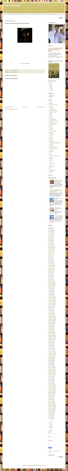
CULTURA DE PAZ (53, 119)
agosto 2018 (50, 323)
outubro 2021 (50, 268)
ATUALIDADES (52, 109)
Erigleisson (53, 95)
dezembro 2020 (51, 282)
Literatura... (51, 136)
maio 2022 (50, 257)
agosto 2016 (50, 358)
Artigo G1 (51, 106)
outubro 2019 (50, 303)
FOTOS (50, 129)
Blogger (44, 465)
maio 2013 (50, 415)
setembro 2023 (50, 234)
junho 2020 (50, 291)
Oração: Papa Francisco (53, 148)
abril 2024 (50, 228)
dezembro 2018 (51, 317)
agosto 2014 (50, 393)
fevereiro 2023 (50, 244)
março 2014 (50, 401)
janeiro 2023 (50, 246)
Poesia (50, 157)
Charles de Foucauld (53, 112)
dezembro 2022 (51, 247)
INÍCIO (5, 14)
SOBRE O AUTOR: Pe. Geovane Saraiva (17, 14)
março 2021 (50, 278)
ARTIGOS (42, 14)
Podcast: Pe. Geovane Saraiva (54, 155)
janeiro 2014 (50, 404)
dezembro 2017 (51, 335)
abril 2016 (50, 364)
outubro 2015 (50, 373)
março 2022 (50, 260)
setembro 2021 (50, 269)
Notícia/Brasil (51, 145)
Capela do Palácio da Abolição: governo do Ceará (58, 208)
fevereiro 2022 (50, 262)
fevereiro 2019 (50, 314)
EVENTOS (51, 125)
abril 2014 (50, 399)
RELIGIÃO (51, 158)
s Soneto (50, 160)
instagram (51, 88)
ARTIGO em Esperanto (53, 104)
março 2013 (50, 418)
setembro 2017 (50, 339)
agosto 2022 (50, 253)
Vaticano (51, 167)
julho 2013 (50, 412)
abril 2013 (50, 417)
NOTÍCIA (51, 144)
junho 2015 (50, 379)
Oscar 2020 (51, 150)
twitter (50, 84)
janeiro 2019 (50, 316)
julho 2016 (50, 360)
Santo (50, 161)
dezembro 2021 (51, 265)
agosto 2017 (50, 341)
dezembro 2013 (51, 405)
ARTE (50, 101)
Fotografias (51, 128)
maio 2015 (50, 380)
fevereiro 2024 (50, 230)
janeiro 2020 (50, 298)
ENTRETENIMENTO (53, 123)
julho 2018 (50, 325)
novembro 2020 (51, 284)
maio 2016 (50, 363)
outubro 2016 (50, 355)
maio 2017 (50, 345)
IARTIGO (51, 132)
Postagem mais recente (9, 107)
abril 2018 (50, 329)
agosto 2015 (50, 376)
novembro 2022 (51, 249)
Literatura (51, 135)
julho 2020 (50, 290)
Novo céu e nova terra (58, 215)
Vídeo (50, 169)
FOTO (50, 126)
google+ (50, 87)
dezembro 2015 (51, 370)
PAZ (50, 153)
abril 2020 (50, 294)
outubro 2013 (50, 408)
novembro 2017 (51, 336)
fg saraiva (52, 96)
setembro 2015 (50, 374)
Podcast (10, 72)
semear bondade (52, 163)
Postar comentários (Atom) (12, 109)
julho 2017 (50, 342)
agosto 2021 (50, 271)
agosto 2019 (50, 306)
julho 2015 (50, 377)
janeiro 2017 (50, 351)
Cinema (50, 113)
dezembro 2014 (51, 387)
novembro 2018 (51, 319)
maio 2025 (50, 227)
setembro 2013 (50, 409)
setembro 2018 (50, 322)
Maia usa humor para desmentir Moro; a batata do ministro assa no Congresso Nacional (55, 190)
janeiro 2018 (50, 333)
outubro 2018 (50, 320)
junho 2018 (50, 326)
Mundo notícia (52, 141)
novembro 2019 (51, 301)
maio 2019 (50, 310)
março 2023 (50, 243)
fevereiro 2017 (50, 349)
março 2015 (50, 383)
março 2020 (50, 295)
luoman (36, 465)
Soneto (50, 164)
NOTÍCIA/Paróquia (52, 147)
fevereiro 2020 (50, 297)
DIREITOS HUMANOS (53, 120)
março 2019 (50, 313)
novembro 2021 (51, 266)
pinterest (50, 85)
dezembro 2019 (51, 300)
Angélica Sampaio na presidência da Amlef (58, 181)
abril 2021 (50, 276)
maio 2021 (50, 275)
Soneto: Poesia (52, 166)
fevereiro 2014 (50, 402)
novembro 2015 (51, 371)
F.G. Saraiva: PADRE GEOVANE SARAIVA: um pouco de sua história (55, 50)
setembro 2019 (50, 304)
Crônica (50, 116)
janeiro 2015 (50, 386)
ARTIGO (51, 103)
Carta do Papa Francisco (53, 110)
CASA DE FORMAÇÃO (52, 14)
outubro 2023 (50, 233)
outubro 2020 (50, 285)
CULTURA (51, 117)
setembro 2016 (50, 357)
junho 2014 (50, 396)
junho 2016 (50, 361)
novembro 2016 (51, 354)
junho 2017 (50, 344)
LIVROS (51, 138)
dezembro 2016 (51, 352)
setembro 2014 (50, 392)
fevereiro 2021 (50, 279)
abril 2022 (50, 259)
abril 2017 (50, 347)
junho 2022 (50, 256)
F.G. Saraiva (13, 5)
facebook (51, 82)
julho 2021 (50, 272)
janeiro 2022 (50, 263)
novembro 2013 (51, 406)
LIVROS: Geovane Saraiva (33, 14)
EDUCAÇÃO (51, 122)
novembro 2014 (51, 389)
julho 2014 (50, 395)
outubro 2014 (50, 390)
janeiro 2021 (50, 281)
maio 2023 (50, 240)
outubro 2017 (50, 338)
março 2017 (50, 348)
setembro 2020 (50, 287)
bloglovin (51, 90)
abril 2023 (50, 241)
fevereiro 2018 (50, 332)
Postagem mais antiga (40, 107)
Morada (50, 139)
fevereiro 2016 (50, 367)
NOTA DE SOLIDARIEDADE (54, 142)
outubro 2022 (50, 250)
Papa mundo (51, 151)
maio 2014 (50, 398)
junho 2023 (50, 238)
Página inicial (25, 107)
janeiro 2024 (50, 231)
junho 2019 (50, 309)
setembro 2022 (50, 252)
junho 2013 (50, 414)
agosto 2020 (50, 288)
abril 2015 (50, 382)
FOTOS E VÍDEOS (52, 131)
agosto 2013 (50, 411)
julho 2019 (50, 307)
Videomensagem (14, 72)
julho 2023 (50, 237)
